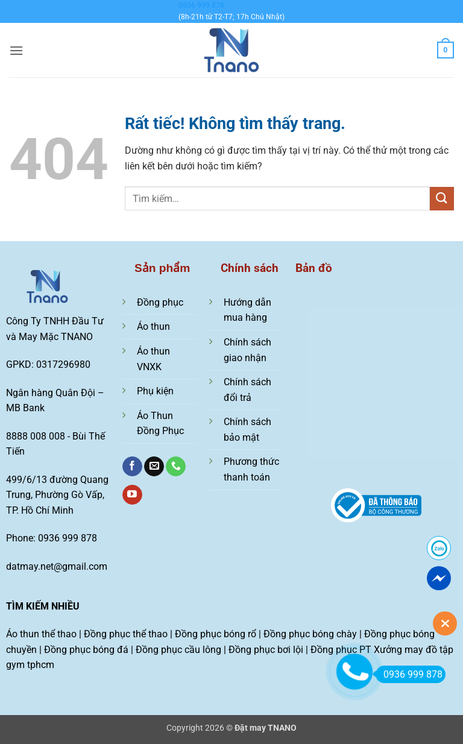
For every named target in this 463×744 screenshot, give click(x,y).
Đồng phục (160, 302)
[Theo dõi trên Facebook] (132, 466)
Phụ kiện (155, 391)
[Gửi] (442, 198)
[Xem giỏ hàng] (445, 50)
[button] (16, 50)
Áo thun (153, 326)
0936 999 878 (201, 5)
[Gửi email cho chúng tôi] (154, 466)
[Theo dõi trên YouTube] (132, 495)
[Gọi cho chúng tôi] (176, 466)
